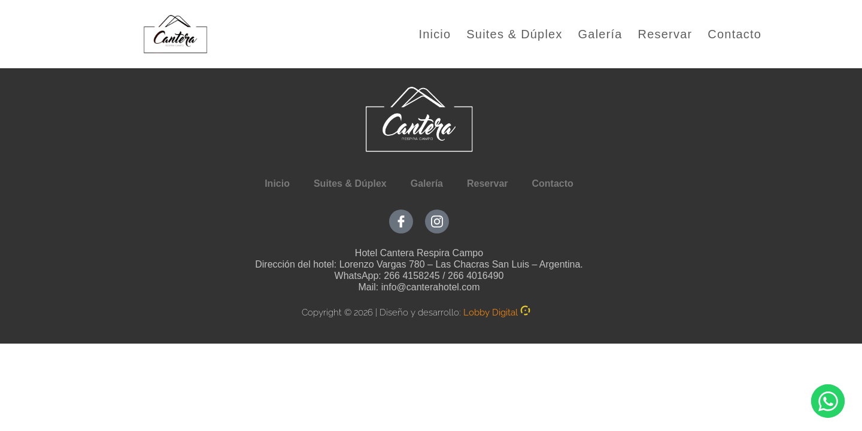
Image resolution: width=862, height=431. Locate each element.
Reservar (665, 34)
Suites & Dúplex (514, 34)
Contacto (734, 34)
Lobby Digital (490, 312)
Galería (600, 34)
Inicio (434, 34)
